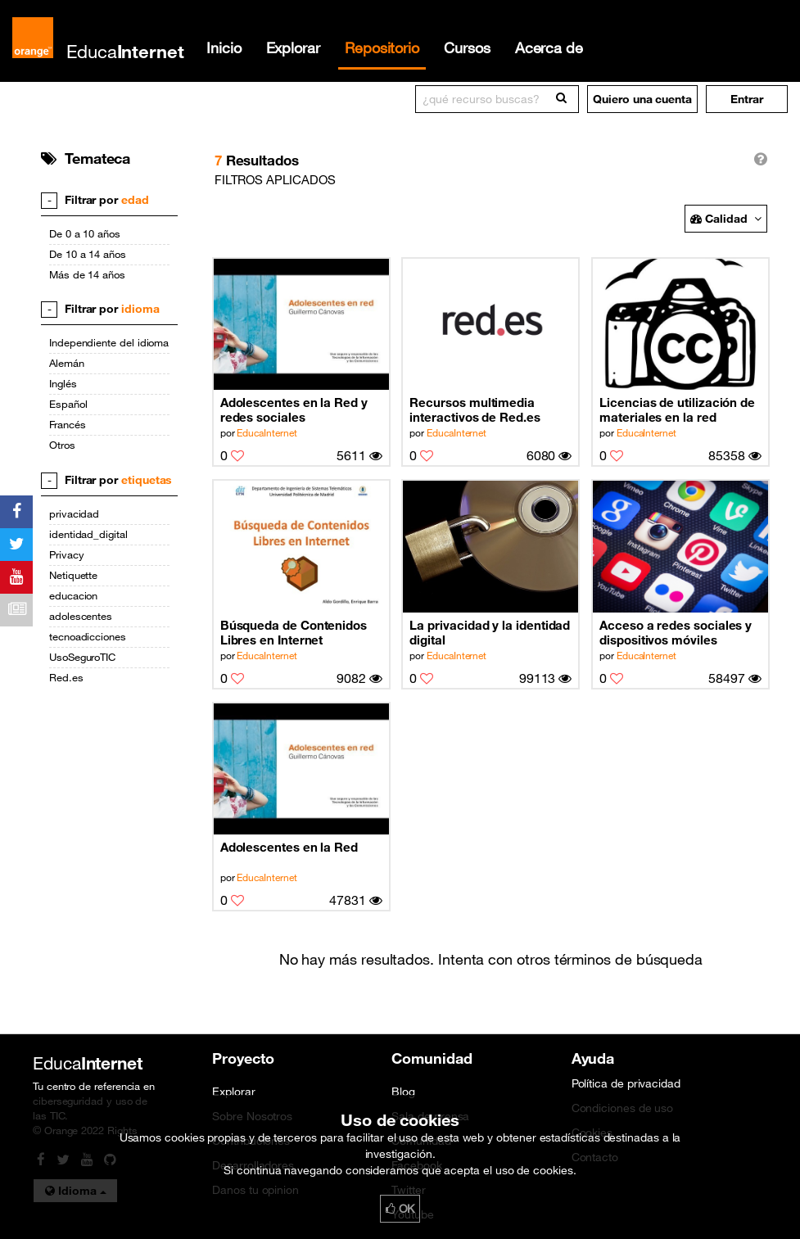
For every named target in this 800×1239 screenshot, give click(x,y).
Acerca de (549, 47)
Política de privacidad (626, 1083)
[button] (747, 99)
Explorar (293, 47)
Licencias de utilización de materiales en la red (677, 409)
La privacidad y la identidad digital (489, 632)
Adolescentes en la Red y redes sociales (294, 409)
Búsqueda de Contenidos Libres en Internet (293, 632)
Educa (125, 51)
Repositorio (382, 47)
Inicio (224, 47)
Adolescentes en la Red (289, 846)
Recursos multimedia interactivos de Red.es (474, 409)
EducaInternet (266, 432)
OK (400, 1208)
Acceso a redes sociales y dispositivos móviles (675, 632)
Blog (403, 1091)
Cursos (467, 47)
